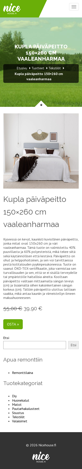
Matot (17, 404)
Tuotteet (37, 68)
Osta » (13, 324)
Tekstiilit (18, 417)
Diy (14, 396)
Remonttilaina (22, 372)
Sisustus (18, 413)
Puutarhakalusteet (26, 408)
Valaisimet (19, 421)
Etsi (6, 338)
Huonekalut (20, 400)
